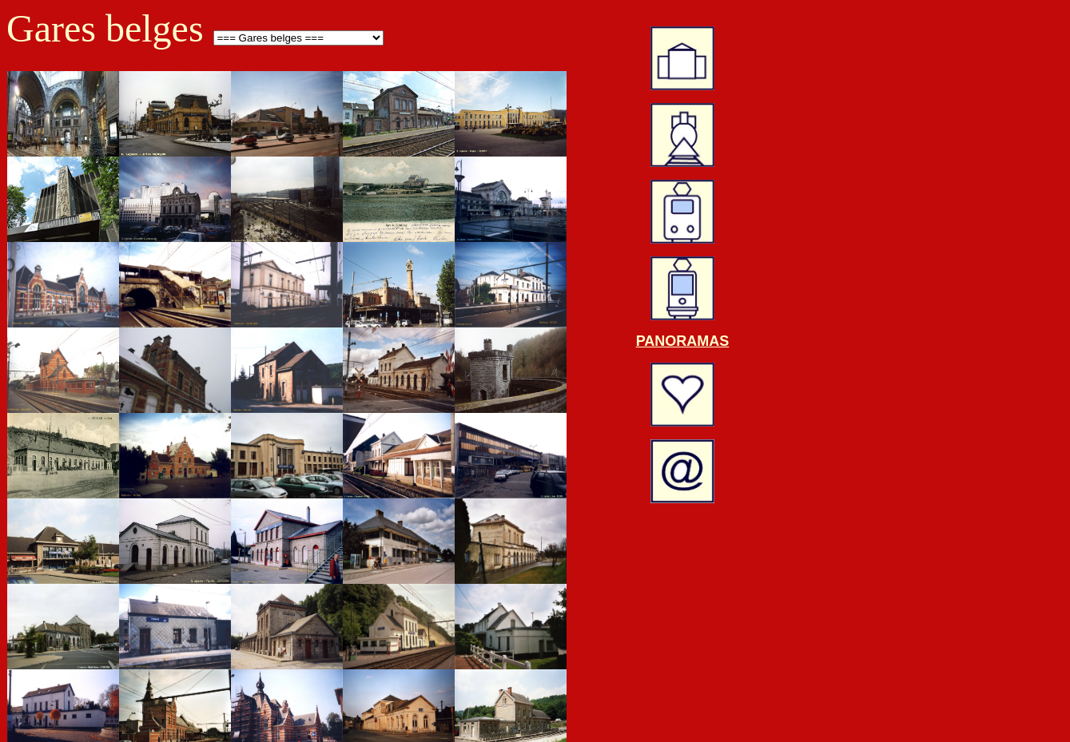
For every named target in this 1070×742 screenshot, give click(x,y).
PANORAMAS (683, 341)
